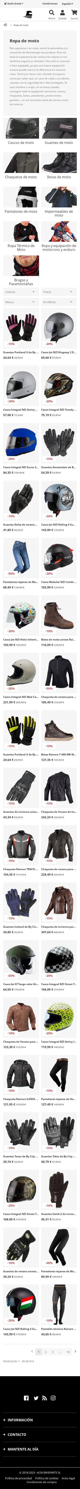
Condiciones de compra (42, 1482)
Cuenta (62, 18)
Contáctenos (49, 3)
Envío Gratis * (15, 3)
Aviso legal (68, 1478)
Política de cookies (46, 1478)
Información (20, 1420)
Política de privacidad (18, 1478)
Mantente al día (23, 1449)
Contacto (17, 1434)
